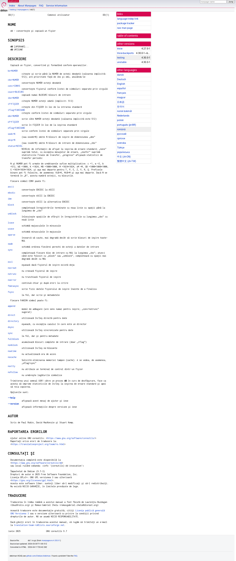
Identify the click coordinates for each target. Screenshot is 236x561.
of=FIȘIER (13, 122)
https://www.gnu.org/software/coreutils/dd (37, 463)
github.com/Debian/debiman (38, 556)
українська (123, 152)
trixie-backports (125, 53)
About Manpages (27, 5)
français (121, 92)
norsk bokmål (124, 111)
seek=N (11, 134)
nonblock (13, 345)
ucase (11, 228)
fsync (11, 292)
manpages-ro (23, 10)
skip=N (11, 140)
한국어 (120, 106)
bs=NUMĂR (13, 70)
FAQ (41, 5)
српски (121, 138)
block (11, 204)
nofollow (13, 372)
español (121, 88)
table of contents (127, 35)
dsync (11, 327)
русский (121, 133)
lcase (11, 222)
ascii (11, 186)
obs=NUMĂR (13, 116)
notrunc (12, 274)
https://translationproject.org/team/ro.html (38, 444)
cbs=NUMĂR (13, 80)
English (121, 83)
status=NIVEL (15, 146)
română (121, 129)
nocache (12, 357)
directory (13, 321)
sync (10, 249)
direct (11, 315)
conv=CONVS (14, 86)
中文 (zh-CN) (124, 156)
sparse (11, 234)
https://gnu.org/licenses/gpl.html (32, 480)
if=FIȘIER (13, 104)
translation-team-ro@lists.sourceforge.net (39, 525)
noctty (11, 366)
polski (120, 120)
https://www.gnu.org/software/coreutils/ (71, 438)
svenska (121, 142)
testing (13, 10)
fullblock (13, 339)
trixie (119, 48)
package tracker (125, 23)
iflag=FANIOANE (16, 110)
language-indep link (127, 18)
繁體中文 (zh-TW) (126, 161)
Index (12, 5)
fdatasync (13, 286)
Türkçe (120, 147)
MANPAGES (13, 1)
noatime (12, 351)
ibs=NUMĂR (13, 98)
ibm (9, 198)
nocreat (12, 268)
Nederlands (123, 115)
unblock (12, 213)
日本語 (120, 102)
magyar (121, 97)
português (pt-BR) (126, 124)
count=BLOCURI (16, 92)
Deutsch (121, 79)
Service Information (56, 5)
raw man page (125, 28)
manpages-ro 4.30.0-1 (51, 540)
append (11, 306)
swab (10, 243)
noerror (12, 280)
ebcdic (11, 192)
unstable (121, 62)
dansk (120, 74)
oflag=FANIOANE (16, 128)
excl (10, 262)
